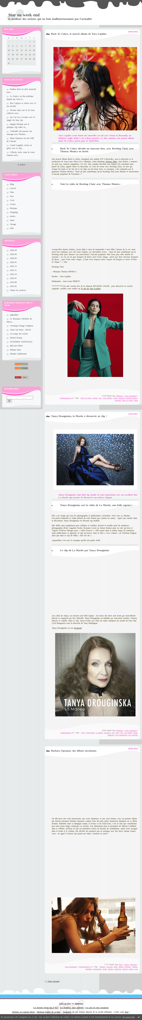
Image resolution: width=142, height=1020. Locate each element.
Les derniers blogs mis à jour (45, 1007)
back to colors (86, 398)
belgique (127, 967)
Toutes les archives (18, 290)
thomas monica (131, 398)
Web (12, 228)
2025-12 (13, 266)
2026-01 (13, 262)
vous (136, 969)
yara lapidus (107, 398)
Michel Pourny (16, 338)
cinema (134, 967)
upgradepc (14, 315)
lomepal (118, 400)
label (115, 967)
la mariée (99, 733)
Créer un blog (65, 1003)
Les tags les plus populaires (97, 1007)
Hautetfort (79, 1003)
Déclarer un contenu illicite (23, 1012)
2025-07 (13, 278)
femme (110, 969)
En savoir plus (129, 1017)
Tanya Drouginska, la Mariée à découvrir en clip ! (79, 416)
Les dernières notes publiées (72, 1007)
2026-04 (13, 250)
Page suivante (53, 981)
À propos (21, 164)
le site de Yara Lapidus (91, 288)
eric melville (133, 735)
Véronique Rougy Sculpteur (21, 326)
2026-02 (13, 258)
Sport (12, 220)
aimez (131, 969)
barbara (102, 967)
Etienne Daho (111, 161)
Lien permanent (131, 396)
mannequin (97, 969)
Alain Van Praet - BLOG (20, 330)
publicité (111, 735)
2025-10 (13, 274)
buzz (117, 733)
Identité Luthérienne (18, 354)
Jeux (12, 196)
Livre (12, 200)
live (121, 733)
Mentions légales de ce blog (48, 1012)
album (95, 398)
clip (113, 733)
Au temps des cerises (19, 334)
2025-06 (13, 282)
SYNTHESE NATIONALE (21, 342)
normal (124, 969)
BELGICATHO (16, 346)
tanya (83, 733)
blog (126, 1012)
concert (13, 188)
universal (117, 969)
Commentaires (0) (66, 398)
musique (121, 398)
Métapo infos (15, 350)
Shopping (14, 212)
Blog (12, 184)
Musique (13, 208)
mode (115, 398)
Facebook (78, 628)
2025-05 (13, 286)
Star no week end (24, 15)
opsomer (109, 967)
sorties (12, 216)
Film (12, 192)
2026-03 (13, 254)
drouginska (91, 733)
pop (100, 398)
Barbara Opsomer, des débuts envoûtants (73, 750)
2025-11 (13, 270)
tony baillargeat (121, 735)
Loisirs (13, 204)
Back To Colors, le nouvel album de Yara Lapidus (78, 34)
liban (136, 400)
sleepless (89, 969)
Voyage (13, 224)
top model (128, 733)
